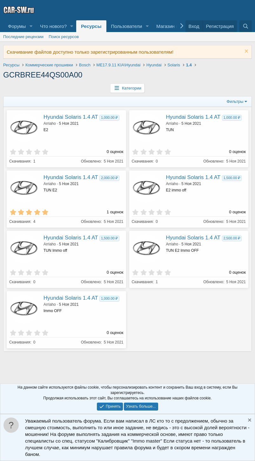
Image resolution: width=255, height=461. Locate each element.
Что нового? (53, 26)
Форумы (17, 26)
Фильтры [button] (234, 101)
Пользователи (126, 26)
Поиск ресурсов (64, 36)
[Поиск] (245, 26)
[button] (30, 26)
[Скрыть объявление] (245, 52)
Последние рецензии (23, 36)
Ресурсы (91, 26)
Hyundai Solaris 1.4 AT (71, 117)
